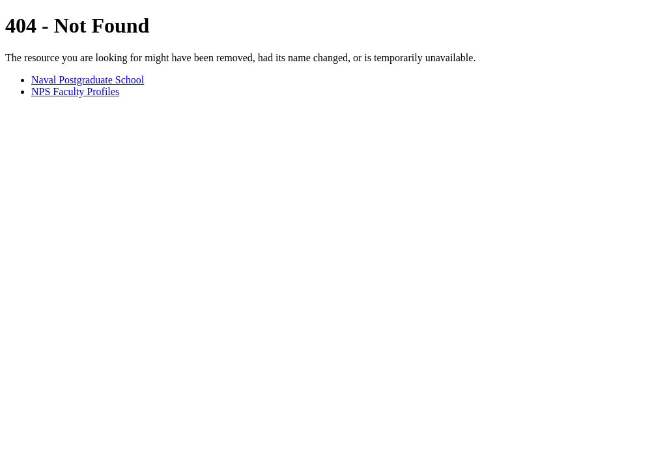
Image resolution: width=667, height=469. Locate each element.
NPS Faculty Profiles (75, 91)
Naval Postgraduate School (87, 79)
